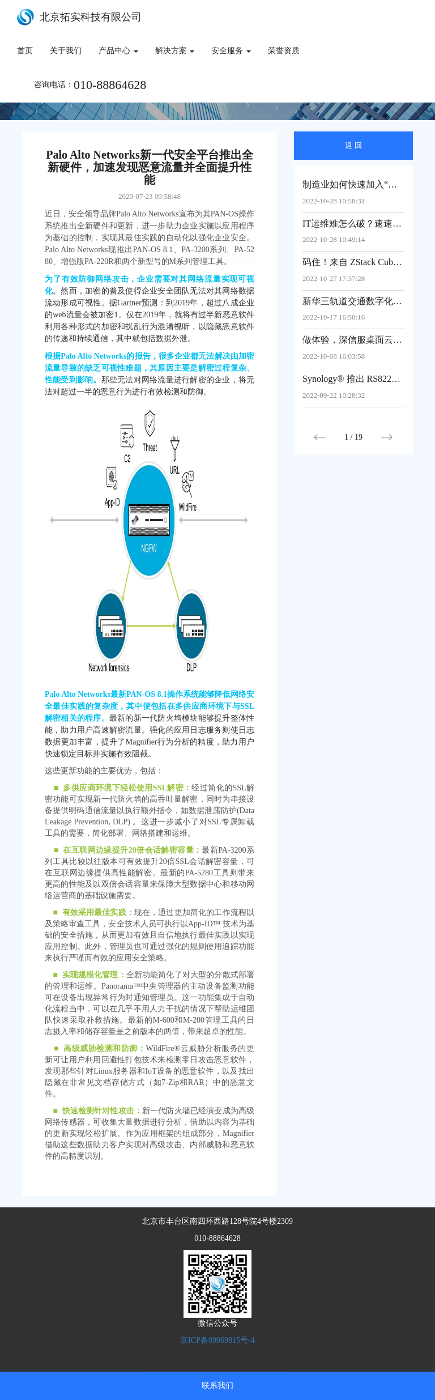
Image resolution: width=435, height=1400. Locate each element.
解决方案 (175, 50)
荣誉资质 (284, 50)
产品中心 (118, 50)
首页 (25, 50)
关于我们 (66, 50)
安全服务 (231, 50)
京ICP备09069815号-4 (217, 1340)
